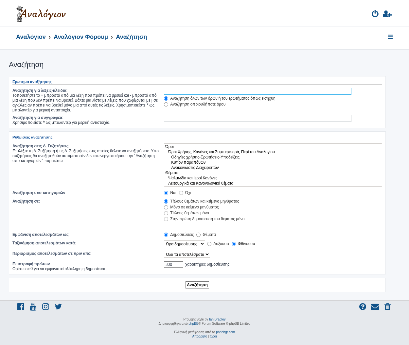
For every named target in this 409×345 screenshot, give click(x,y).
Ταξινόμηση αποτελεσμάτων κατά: (44, 242)
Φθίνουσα (243, 243)
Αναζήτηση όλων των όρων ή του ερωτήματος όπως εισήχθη (219, 98)
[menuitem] (375, 15)
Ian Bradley (217, 319)
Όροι (273, 146)
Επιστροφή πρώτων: (31, 263)
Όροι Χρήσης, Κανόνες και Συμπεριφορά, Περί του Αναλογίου (273, 152)
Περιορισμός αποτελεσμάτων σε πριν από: (52, 253)
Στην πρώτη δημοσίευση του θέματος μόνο (204, 218)
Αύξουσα (218, 243)
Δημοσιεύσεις (179, 234)
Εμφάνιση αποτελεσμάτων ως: (40, 234)
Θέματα (273, 172)
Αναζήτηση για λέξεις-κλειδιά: (39, 90)
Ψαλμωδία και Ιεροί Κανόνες (273, 178)
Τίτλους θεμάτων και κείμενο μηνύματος (201, 201)
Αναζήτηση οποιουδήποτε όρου (194, 104)
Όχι (185, 192)
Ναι (170, 192)
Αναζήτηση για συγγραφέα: (37, 117)
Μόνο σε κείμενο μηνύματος (191, 207)
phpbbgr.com (225, 332)
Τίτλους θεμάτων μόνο (186, 212)
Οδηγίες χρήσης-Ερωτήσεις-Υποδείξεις (273, 157)
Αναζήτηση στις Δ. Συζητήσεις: (40, 145)
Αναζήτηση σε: (26, 201)
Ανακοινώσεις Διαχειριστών (273, 167)
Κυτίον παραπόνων (273, 162)
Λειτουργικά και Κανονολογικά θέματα (273, 183)
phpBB (193, 323)
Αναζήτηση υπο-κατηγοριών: (39, 192)
